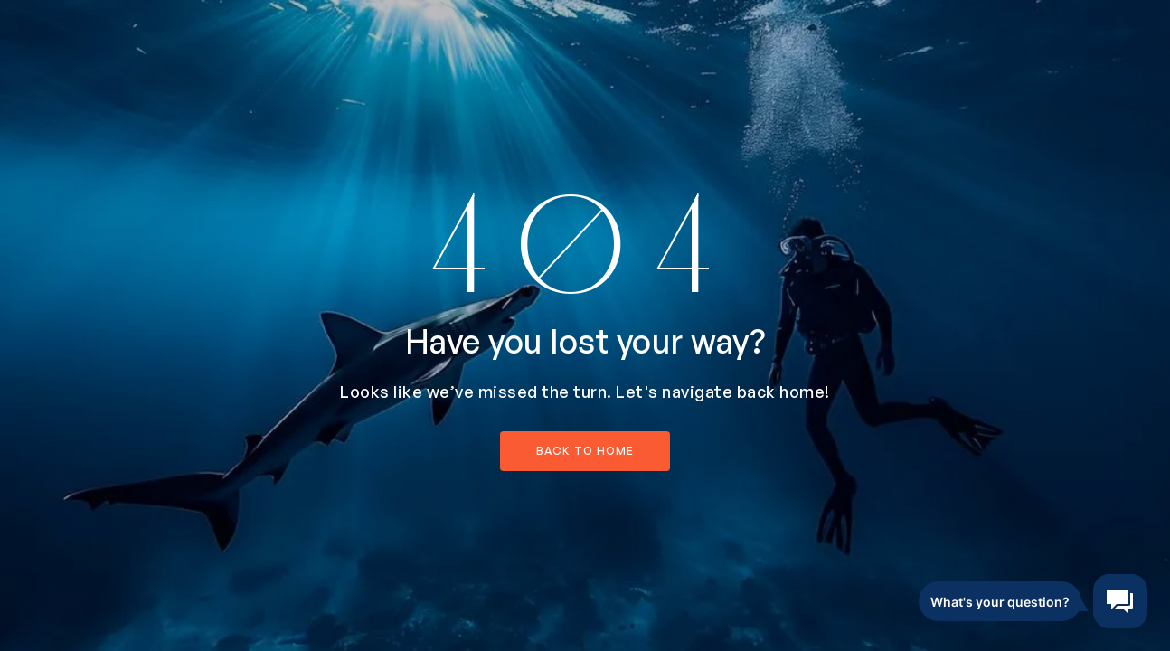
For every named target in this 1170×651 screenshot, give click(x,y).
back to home (585, 451)
